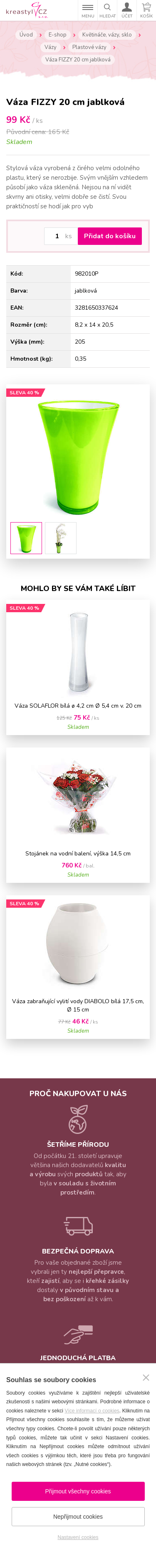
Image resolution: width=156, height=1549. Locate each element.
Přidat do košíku (110, 236)
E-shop (58, 35)
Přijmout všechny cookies (78, 1491)
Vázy (51, 47)
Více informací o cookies (91, 1411)
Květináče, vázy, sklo (107, 35)
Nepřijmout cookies (78, 1516)
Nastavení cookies (77, 1537)
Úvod (26, 35)
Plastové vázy (89, 47)
